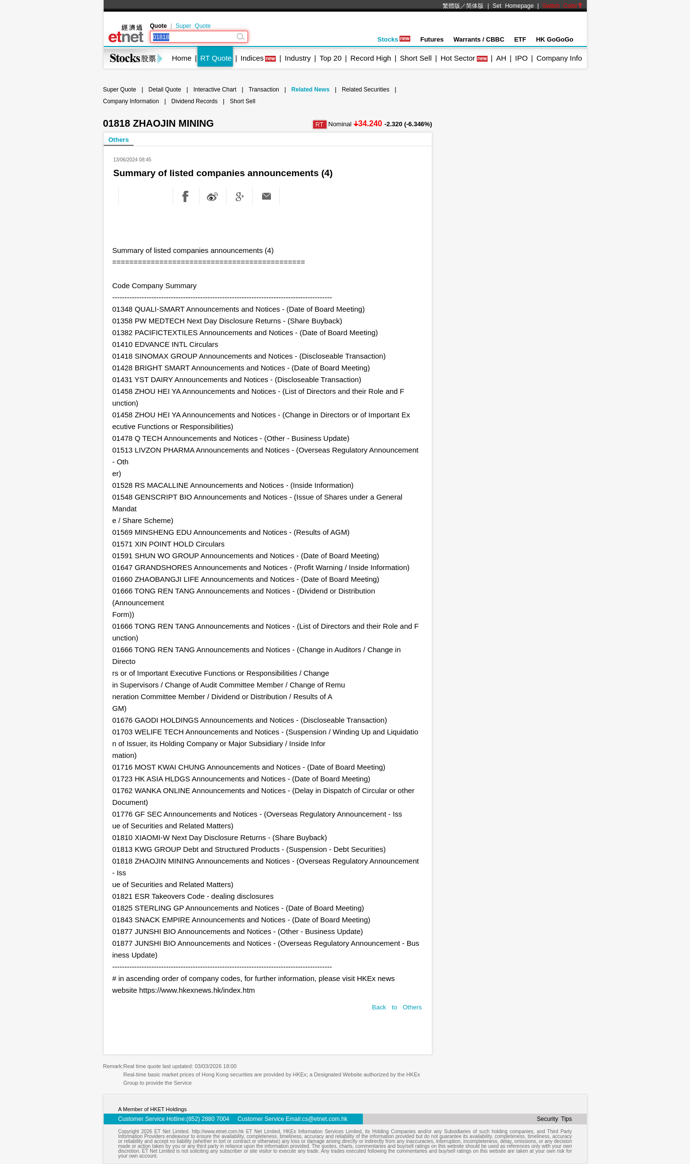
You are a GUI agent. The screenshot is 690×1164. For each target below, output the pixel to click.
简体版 (475, 5)
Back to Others (397, 1007)
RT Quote (215, 58)
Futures (432, 39)
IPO (521, 58)
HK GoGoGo (555, 39)
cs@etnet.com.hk (325, 1119)
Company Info (559, 58)
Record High (370, 58)
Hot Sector (458, 58)
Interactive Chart (214, 89)
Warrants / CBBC (478, 39)
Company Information (131, 101)
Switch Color (562, 5)
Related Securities (365, 89)
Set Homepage (513, 5)
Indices (252, 58)
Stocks (394, 39)
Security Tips (554, 1119)
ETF (520, 39)
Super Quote (193, 26)
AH (501, 58)
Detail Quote (165, 89)
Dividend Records (194, 101)
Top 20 (331, 58)
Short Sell (416, 58)
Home (182, 58)
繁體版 (451, 5)
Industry (298, 58)
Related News (310, 89)
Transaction (263, 89)
